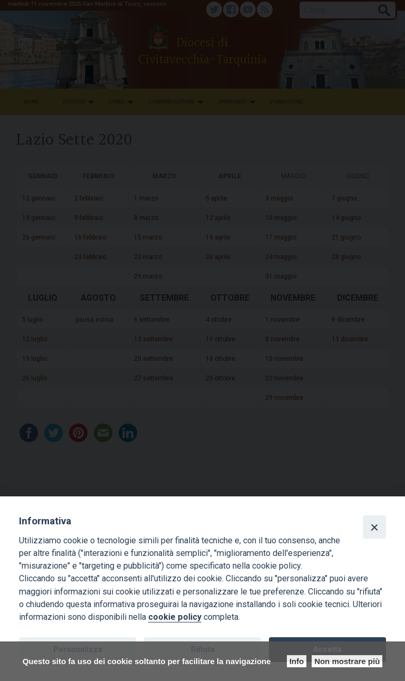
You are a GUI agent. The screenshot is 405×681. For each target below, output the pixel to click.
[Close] (374, 527)
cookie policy (174, 617)
